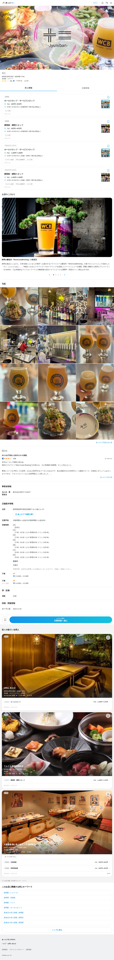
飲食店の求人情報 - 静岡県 (14, 922)
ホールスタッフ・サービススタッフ (19, 101)
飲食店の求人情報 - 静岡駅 (14, 913)
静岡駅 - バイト (9, 903)
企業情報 (28, 949)
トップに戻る (57, 930)
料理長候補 (14, 868)
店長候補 (13, 862)
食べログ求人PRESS (8, 939)
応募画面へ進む (60, 620)
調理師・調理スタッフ (13, 125)
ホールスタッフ (16, 702)
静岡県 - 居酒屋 (9, 898)
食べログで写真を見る (103, 442)
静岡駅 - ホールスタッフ (13, 908)
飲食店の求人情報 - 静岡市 (14, 918)
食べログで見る (105, 477)
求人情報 (28, 88)
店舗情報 (85, 88)
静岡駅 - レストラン (11, 893)
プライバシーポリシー (16, 949)
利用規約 (5, 949)
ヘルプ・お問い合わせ (9, 943)
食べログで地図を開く (26, 514)
